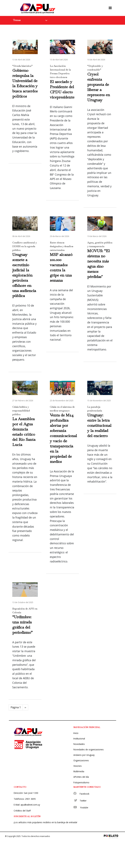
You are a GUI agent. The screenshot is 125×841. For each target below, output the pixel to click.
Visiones (77, 765)
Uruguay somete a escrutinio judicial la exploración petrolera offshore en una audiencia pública (24, 275)
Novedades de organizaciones (88, 749)
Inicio (75, 733)
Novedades (79, 744)
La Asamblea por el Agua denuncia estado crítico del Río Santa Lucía (23, 431)
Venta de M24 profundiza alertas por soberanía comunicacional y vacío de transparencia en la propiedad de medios (63, 438)
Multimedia (78, 771)
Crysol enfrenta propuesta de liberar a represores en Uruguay (98, 87)
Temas (17, 20)
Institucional (79, 738)
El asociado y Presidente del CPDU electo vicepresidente (62, 89)
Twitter (83, 800)
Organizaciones (81, 760)
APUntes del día (81, 776)
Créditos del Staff (22, 810)
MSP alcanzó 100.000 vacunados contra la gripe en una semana (61, 267)
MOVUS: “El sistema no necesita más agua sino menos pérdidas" (98, 263)
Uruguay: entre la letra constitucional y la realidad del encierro (99, 425)
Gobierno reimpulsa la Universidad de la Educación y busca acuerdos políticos (25, 83)
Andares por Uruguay (84, 754)
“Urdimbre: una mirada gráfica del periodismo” (22, 624)
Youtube (84, 807)
